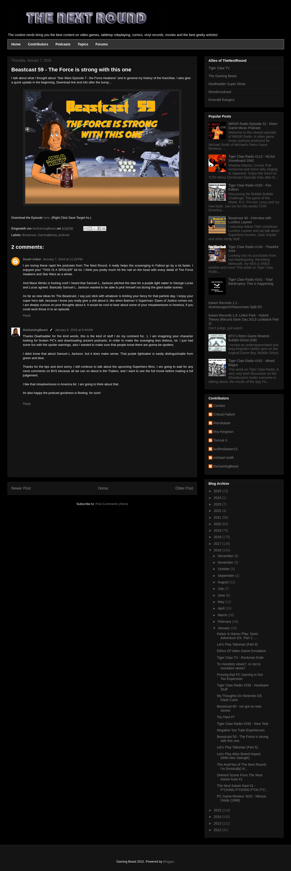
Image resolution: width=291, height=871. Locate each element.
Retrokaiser (222, 423)
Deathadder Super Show (227, 84)
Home (16, 44)
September (226, 576)
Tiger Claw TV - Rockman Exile (240, 657)
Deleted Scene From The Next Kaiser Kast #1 (239, 777)
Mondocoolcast (220, 92)
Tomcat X (220, 440)
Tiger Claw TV (219, 68)
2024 (218, 498)
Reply (27, 315)
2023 (218, 504)
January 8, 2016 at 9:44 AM (74, 330)
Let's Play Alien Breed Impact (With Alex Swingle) (239, 756)
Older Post (184, 488)
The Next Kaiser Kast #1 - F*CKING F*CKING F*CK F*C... (242, 788)
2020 (218, 524)
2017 (218, 544)
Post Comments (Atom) (111, 504)
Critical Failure (224, 414)
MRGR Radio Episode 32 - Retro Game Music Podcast (253, 126)
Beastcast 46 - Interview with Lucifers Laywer (249, 220)
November (226, 562)
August (223, 582)
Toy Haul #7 (226, 717)
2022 (218, 511)
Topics (83, 44)
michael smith (223, 458)
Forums (101, 44)
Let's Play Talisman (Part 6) (237, 644)
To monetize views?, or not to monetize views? (238, 666)
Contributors (38, 44)
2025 (218, 491)
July (221, 589)
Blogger (168, 861)
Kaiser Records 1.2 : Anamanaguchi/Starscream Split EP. (236, 305)
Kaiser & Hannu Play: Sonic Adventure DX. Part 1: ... (237, 636)
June (222, 595)
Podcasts (63, 44)
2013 (218, 823)
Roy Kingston (223, 432)
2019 (218, 530)
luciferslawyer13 (225, 449)
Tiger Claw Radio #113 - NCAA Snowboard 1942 (251, 158)
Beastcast (29, 235)
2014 (218, 817)
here (47, 217)
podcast (64, 235)
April (221, 608)
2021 (218, 517)
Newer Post (21, 488)
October (224, 569)
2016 (218, 550)
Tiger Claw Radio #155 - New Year (242, 724)
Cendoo (219, 406)
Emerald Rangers (222, 100)
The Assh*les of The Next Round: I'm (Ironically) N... (242, 767)
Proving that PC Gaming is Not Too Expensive (240, 677)
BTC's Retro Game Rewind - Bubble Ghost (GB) (249, 338)
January (224, 628)
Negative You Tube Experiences (241, 730)
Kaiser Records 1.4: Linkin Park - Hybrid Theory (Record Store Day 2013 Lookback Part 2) (244, 319)
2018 (218, 537)
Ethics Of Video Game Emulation (241, 651)
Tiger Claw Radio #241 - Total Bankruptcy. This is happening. (251, 282)
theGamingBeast (35, 330)
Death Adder (32, 259)
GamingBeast (47, 235)
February (225, 621)
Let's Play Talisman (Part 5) (237, 747)
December (226, 556)
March (223, 615)
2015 (218, 810)
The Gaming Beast (223, 76)
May (221, 602)
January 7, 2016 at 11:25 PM (62, 259)
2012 (218, 830)
